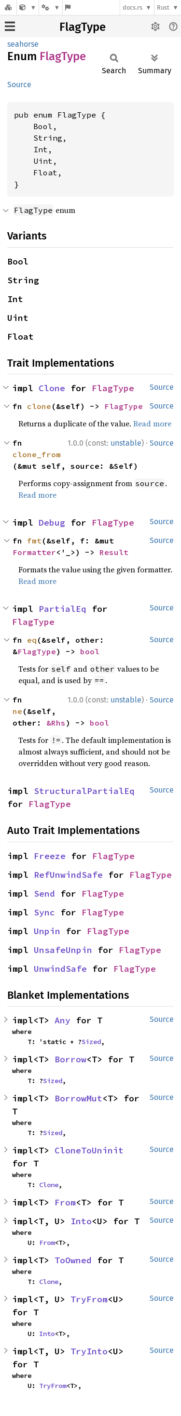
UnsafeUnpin (63, 949)
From (65, 1202)
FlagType (82, 27)
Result (113, 552)
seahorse (23, 44)
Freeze (50, 855)
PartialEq (62, 608)
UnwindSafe (60, 968)
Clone (52, 388)
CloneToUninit (89, 1150)
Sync (44, 912)
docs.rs (132, 7)
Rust (163, 7)
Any (62, 1020)
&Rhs (56, 723)
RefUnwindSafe (68, 874)
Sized (91, 1041)
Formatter (34, 552)
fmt (34, 540)
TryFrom (89, 1299)
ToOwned (73, 1260)
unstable (126, 443)
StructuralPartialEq (84, 790)
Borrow (70, 1059)
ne (17, 711)
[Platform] (50, 7)
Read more (152, 423)
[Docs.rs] (8, 7)
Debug (52, 522)
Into (81, 1221)
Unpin (47, 931)
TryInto (89, 1351)
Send (44, 893)
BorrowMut (78, 1098)
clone (39, 406)
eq (32, 640)
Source (19, 84)
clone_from (37, 454)
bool (89, 651)
